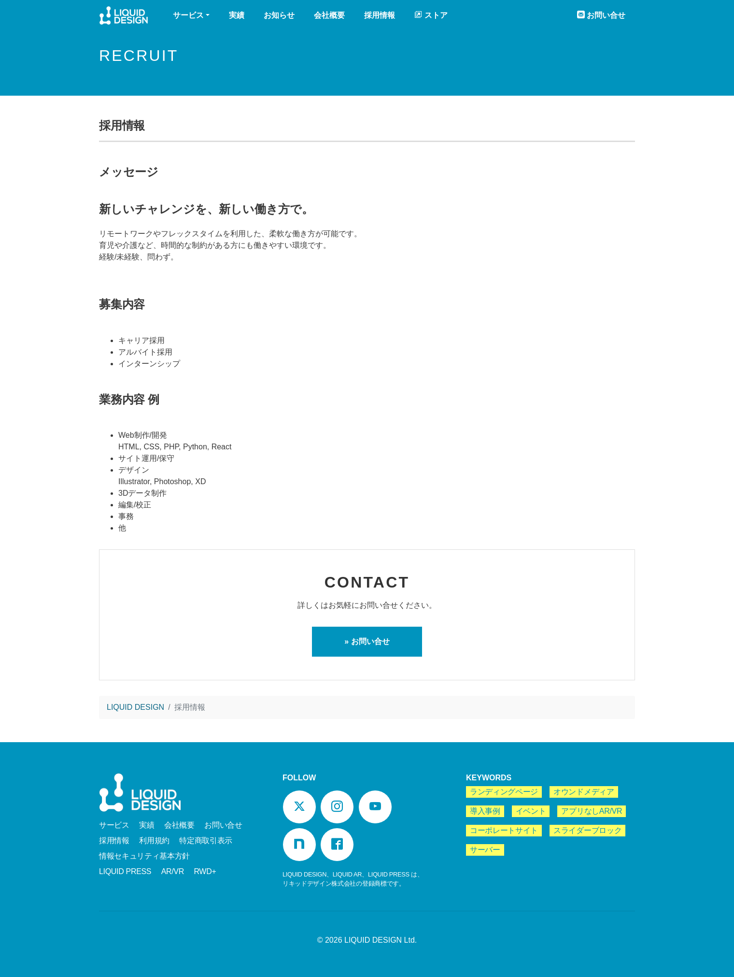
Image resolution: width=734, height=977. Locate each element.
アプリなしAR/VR (591, 811)
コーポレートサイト (504, 830)
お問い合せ (601, 15)
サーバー (485, 850)
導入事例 (485, 811)
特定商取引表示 (205, 840)
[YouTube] (375, 807)
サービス (114, 825)
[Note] (299, 845)
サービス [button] (188, 15)
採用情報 (379, 15)
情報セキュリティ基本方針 (144, 856)
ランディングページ (504, 792)
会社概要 (329, 15)
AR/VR (172, 871)
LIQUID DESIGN (123, 16)
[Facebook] (337, 845)
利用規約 (154, 840)
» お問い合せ (366, 641)
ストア (430, 15)
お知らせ (279, 15)
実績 (236, 15)
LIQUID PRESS (125, 871)
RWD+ (205, 871)
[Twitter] (299, 807)
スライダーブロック (587, 830)
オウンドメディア (583, 792)
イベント (531, 811)
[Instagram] (337, 807)
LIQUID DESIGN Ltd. (380, 940)
